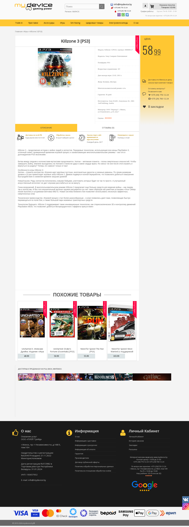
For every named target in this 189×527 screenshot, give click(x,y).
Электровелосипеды (118, 22)
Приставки (33, 22)
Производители (82, 460)
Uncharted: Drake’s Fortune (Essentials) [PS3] (62, 349)
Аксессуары (49, 22)
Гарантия (79, 455)
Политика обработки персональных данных (94, 469)
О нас (136, 22)
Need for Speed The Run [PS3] (92, 349)
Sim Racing (75, 22)
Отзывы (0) (108, 126)
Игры (62, 22)
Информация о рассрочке (86, 445)
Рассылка (133, 450)
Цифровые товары (94, 22)
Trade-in (19, 22)
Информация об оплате (85, 450)
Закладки (133, 445)
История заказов (136, 440)
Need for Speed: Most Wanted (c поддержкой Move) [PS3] (122, 351)
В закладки (153, 106)
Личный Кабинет (136, 436)
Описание (46, 126)
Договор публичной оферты (87, 464)
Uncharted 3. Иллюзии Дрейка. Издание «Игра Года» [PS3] (32, 351)
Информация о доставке (85, 440)
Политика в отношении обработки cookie (93, 474)
